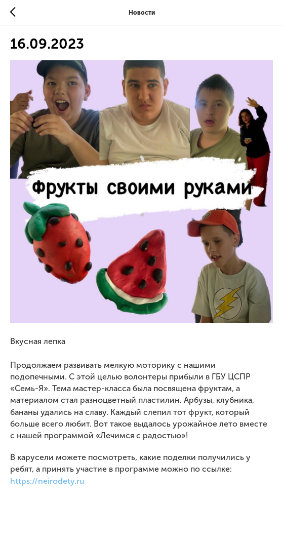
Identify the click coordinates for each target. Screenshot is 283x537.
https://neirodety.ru (47, 481)
